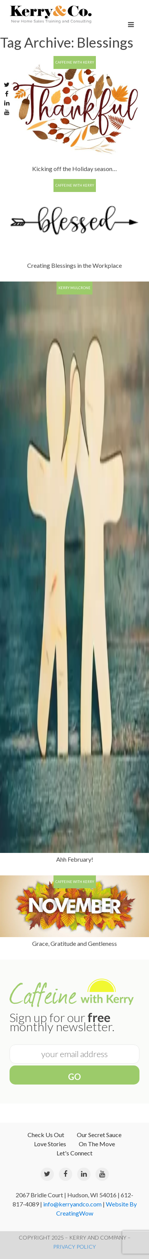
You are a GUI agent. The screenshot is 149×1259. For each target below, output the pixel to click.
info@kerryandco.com (72, 1204)
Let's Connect (74, 1153)
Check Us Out (46, 1134)
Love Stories (50, 1143)
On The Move (97, 1143)
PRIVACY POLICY (74, 1246)
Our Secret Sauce (99, 1134)
